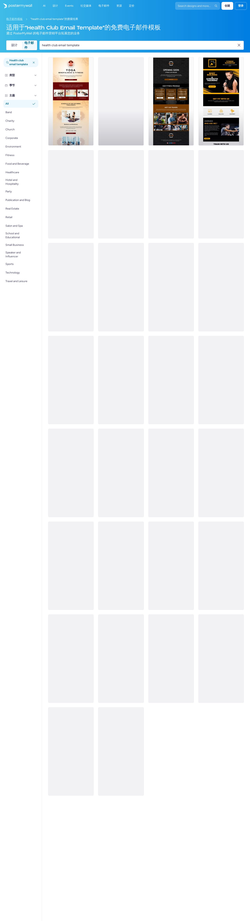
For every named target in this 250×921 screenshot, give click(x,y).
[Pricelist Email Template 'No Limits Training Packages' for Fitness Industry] (171, 194)
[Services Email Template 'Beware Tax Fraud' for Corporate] (221, 659)
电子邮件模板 (14, 19)
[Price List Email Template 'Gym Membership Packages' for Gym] (171, 380)
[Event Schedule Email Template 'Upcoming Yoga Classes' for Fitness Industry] (71, 101)
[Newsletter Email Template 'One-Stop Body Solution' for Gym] (121, 380)
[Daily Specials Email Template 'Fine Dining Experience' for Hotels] (121, 566)
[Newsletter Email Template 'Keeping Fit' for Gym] (171, 287)
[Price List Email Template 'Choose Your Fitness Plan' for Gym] (171, 566)
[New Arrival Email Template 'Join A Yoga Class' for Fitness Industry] (171, 473)
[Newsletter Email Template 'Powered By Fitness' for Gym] (221, 194)
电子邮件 (29, 45)
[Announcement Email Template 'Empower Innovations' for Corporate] (121, 101)
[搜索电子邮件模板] (139, 45)
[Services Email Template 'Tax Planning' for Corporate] (121, 659)
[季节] (35, 85)
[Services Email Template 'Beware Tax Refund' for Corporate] (121, 751)
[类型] (35, 75)
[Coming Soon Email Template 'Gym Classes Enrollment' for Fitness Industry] (71, 473)
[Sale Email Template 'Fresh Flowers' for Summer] (221, 287)
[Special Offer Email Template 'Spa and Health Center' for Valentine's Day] (221, 566)
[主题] (35, 95)
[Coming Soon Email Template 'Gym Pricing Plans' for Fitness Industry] (71, 194)
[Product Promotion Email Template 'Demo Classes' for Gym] (221, 380)
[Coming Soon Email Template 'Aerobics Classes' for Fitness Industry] (171, 101)
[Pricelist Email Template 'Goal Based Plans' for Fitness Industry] (71, 380)
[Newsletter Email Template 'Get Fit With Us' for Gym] (221, 101)
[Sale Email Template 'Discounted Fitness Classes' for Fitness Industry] (71, 566)
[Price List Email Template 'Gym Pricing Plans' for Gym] (221, 473)
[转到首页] (16, 6)
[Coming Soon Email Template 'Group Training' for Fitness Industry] (121, 287)
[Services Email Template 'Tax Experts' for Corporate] (71, 659)
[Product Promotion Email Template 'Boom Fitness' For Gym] (71, 287)
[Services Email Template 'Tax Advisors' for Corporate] (71, 751)
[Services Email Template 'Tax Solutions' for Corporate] (171, 659)
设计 (14, 45)
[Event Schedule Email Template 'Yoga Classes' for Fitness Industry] (121, 194)
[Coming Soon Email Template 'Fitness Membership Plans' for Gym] (121, 473)
